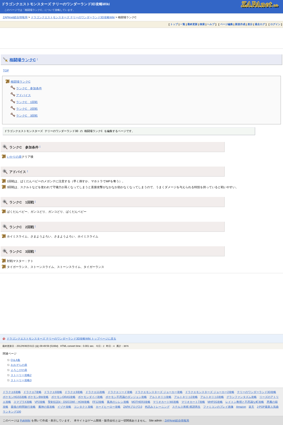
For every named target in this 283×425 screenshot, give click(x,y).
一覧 (182, 24)
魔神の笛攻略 (46, 406)
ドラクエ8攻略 (53, 392)
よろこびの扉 (19, 370)
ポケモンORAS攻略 (63, 396)
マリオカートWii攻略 (166, 401)
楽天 (251, 406)
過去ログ (260, 24)
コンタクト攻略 (83, 406)
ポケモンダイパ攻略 (90, 396)
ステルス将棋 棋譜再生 (186, 406)
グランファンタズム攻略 (241, 396)
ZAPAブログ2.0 (132, 406)
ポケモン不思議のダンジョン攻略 (126, 396)
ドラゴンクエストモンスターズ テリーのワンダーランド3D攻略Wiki (56, 4)
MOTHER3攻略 (140, 401)
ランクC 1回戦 (27, 102)
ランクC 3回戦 (27, 115)
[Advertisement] (141, 38)
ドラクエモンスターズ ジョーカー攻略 (159, 392)
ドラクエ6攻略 (12, 392)
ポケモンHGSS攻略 (15, 396)
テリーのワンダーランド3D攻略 (256, 392)
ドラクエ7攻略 (32, 392)
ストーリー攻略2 (21, 375)
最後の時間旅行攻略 (23, 406)
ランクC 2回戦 (27, 108)
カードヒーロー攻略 (108, 406)
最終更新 (192, 24)
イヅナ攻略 (64, 406)
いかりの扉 (14, 156)
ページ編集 (226, 24)
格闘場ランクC (22, 60)
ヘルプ (211, 24)
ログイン (275, 24)
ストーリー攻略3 (21, 380)
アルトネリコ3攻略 (212, 396)
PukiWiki (25, 420)
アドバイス (23, 95)
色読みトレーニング (157, 406)
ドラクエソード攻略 (120, 392)
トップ (174, 24)
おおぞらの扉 (19, 364)
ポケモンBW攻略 (38, 396)
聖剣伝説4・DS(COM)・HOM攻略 (69, 401)
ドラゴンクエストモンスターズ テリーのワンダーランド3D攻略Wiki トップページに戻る (61, 338)
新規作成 (240, 24)
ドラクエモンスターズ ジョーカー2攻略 (209, 392)
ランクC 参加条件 (29, 88)
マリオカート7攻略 (193, 401)
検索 (202, 24)
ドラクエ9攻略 (74, 392)
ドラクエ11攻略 (95, 392)
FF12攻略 (98, 401)
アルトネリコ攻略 (160, 396)
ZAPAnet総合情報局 (15, 17)
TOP (6, 70)
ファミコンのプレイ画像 (218, 406)
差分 (250, 24)
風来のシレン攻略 (118, 401)
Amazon (241, 406)
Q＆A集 (15, 360)
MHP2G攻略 (215, 401)
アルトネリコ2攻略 (186, 396)
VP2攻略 (40, 401)
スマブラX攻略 (23, 401)
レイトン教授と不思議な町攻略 (244, 401)
